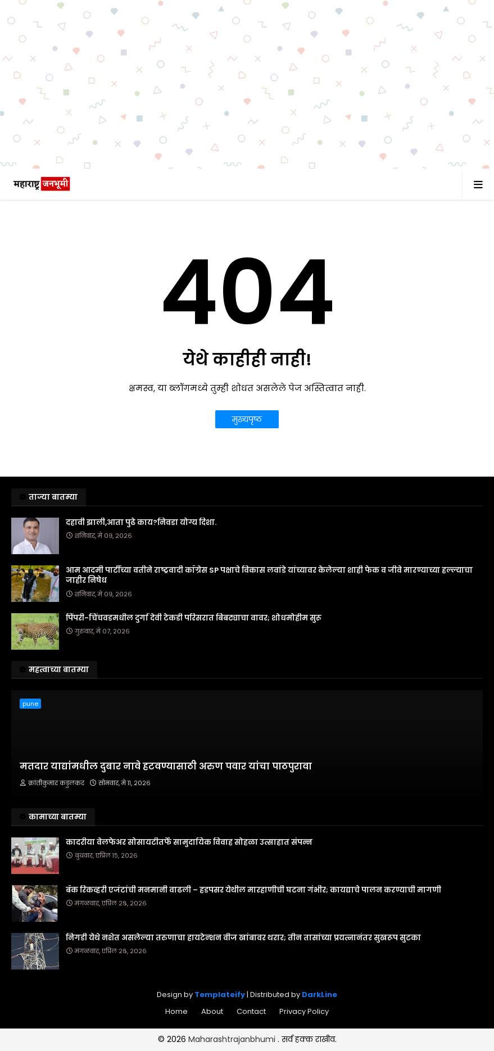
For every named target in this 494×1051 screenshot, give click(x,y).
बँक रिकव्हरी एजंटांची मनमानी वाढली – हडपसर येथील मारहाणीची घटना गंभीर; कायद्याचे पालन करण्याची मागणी (253, 890)
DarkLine (319, 994)
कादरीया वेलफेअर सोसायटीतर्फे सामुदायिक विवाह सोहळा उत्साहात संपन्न (189, 842)
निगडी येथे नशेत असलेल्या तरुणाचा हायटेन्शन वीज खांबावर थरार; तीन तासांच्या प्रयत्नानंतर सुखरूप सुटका (243, 938)
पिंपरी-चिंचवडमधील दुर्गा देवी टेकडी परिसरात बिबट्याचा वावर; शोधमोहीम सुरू (193, 618)
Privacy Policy (304, 1011)
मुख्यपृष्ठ (247, 419)
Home (176, 1011)
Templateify (219, 994)
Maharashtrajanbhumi (233, 1039)
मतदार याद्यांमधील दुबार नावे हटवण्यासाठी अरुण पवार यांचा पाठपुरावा (166, 766)
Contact (251, 1011)
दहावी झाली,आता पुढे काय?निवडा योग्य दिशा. (141, 523)
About (212, 1011)
